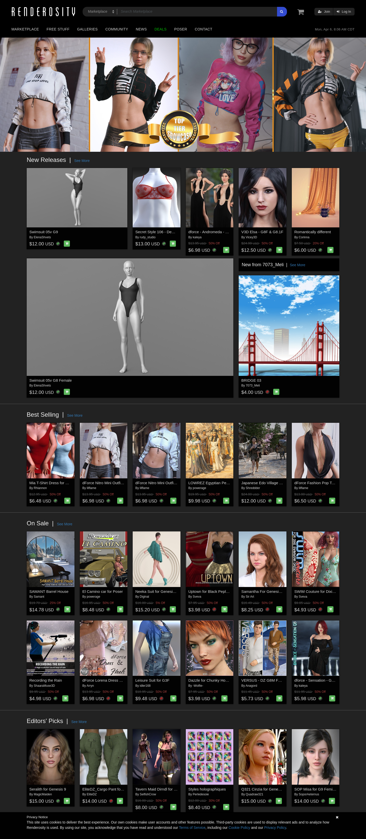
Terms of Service (192, 828)
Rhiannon (40, 488)
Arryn (90, 685)
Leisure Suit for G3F (152, 680)
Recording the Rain (45, 680)
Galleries (87, 29)
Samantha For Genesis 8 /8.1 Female (273, 591)
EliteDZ (92, 794)
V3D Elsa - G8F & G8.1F (262, 232)
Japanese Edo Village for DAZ (267, 483)
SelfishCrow (148, 794)
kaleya (197, 237)
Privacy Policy (275, 828)
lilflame (91, 488)
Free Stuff (58, 29)
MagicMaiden (43, 794)
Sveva (197, 596)
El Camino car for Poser (102, 591)
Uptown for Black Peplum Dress (215, 591)
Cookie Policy (239, 828)
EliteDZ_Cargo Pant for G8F (106, 789)
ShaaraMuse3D (44, 685)
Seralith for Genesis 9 (47, 789)
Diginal (144, 596)
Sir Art (250, 596)
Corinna (304, 237)
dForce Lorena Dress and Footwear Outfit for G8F (124, 680)
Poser (180, 29)
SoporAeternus (309, 794)
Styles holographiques (207, 789)
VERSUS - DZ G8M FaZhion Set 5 (270, 680)
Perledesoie (201, 794)
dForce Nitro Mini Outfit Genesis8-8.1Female (120, 483)
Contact (203, 29)
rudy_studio (148, 237)
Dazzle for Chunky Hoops (210, 680)
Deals (161, 29)
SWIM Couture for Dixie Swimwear (323, 591)
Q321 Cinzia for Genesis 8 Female (270, 789)
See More (82, 161)
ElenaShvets (42, 237)
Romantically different (312, 232)
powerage (199, 488)
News (141, 29)
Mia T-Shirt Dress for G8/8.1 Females (61, 483)
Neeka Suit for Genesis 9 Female (163, 591)
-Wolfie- (198, 685)
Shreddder (253, 488)
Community (116, 29)
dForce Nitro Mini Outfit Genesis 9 (164, 483)
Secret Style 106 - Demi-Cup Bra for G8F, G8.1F (176, 232)
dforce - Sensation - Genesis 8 (320, 680)
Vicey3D (251, 237)
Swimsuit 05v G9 (43, 232)
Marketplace (25, 29)
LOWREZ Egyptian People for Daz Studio (223, 483)
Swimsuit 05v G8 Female (50, 380)
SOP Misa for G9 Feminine (317, 789)
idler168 (145, 685)
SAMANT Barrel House (49, 591)
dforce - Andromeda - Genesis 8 (215, 232)
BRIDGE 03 (251, 380)
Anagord (251, 685)
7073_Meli (253, 385)
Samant (39, 596)
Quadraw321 (254, 794)
